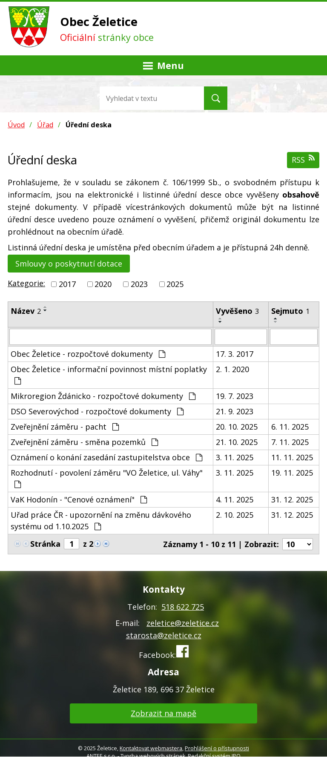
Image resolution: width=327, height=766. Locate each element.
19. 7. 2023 (234, 396)
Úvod (16, 124)
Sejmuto (290, 311)
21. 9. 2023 (234, 411)
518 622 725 (182, 607)
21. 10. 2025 (237, 442)
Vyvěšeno (237, 311)
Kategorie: (26, 283)
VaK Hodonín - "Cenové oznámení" (79, 499)
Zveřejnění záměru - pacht (65, 427)
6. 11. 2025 (290, 427)
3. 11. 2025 (234, 457)
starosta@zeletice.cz (163, 635)
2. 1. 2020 (232, 369)
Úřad (45, 124)
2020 (103, 284)
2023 (139, 284)
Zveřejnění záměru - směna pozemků (84, 442)
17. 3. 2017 (234, 354)
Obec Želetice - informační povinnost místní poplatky (109, 374)
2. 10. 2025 (234, 515)
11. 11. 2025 (292, 457)
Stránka (45, 544)
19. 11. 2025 (292, 473)
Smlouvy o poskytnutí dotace (68, 263)
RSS (303, 159)
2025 (175, 284)
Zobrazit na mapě (163, 713)
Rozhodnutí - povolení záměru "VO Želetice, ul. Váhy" (107, 478)
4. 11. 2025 (234, 499)
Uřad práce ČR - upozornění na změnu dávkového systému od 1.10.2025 (101, 520)
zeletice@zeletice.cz (182, 623)
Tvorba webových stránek (152, 756)
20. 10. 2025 (237, 427)
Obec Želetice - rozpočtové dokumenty (88, 354)
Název (26, 311)
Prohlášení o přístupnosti (217, 748)
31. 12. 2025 (292, 499)
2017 (67, 284)
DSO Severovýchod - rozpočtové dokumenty (97, 411)
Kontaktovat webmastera (151, 748)
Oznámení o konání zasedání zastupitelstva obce (106, 457)
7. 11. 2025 (290, 442)
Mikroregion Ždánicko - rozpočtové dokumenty (103, 396)
